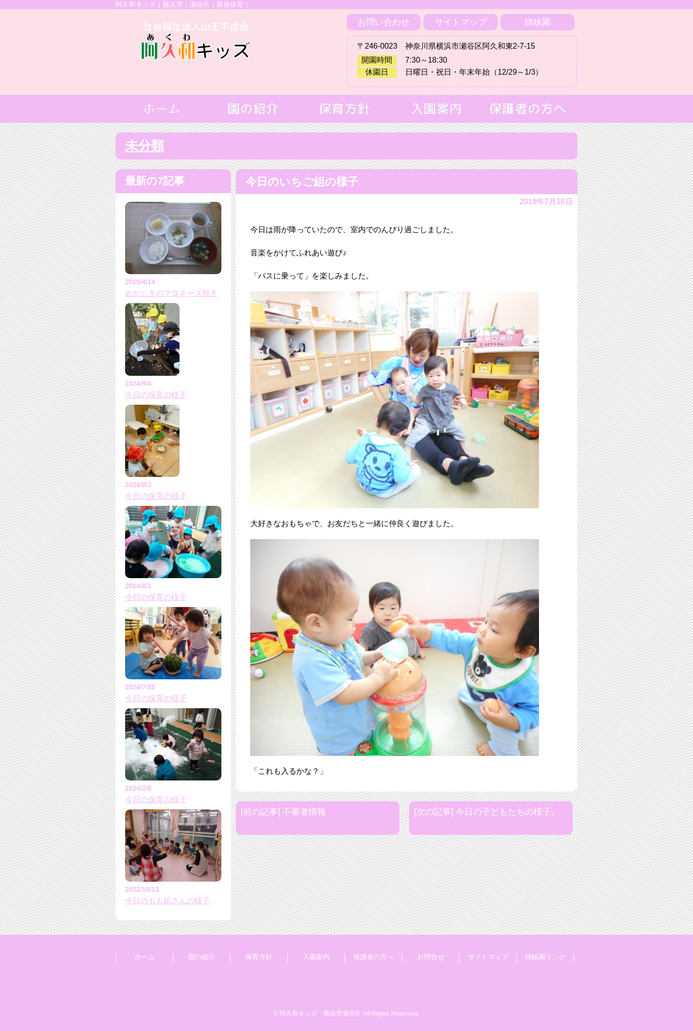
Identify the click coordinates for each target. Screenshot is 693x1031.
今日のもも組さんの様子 (167, 901)
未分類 (144, 146)
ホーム (144, 957)
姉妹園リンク (545, 957)
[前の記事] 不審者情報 (283, 812)
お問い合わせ (384, 22)
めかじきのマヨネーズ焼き (171, 293)
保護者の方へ (373, 957)
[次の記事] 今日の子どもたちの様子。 (487, 812)
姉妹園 (538, 22)
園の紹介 (201, 957)
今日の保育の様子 (156, 395)
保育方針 (258, 957)
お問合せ (430, 957)
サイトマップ (461, 22)
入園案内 (316, 957)
